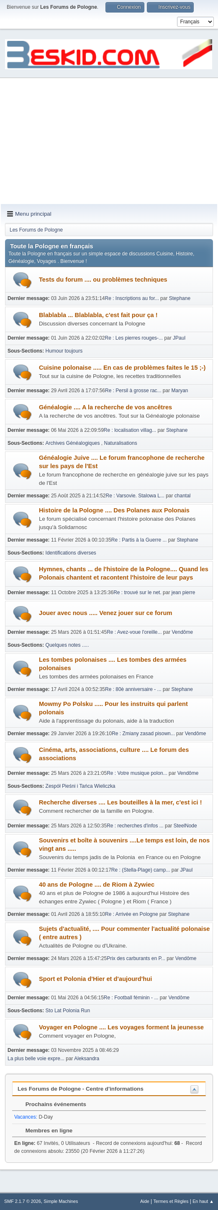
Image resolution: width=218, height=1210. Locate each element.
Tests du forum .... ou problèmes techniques (103, 279)
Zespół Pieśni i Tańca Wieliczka (80, 786)
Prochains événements (51, 1104)
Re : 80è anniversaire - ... (133, 689)
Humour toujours (64, 351)
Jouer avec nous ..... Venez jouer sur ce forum (105, 613)
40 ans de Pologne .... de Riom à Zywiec (96, 884)
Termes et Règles (170, 1201)
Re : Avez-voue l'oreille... (134, 632)
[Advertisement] (109, 141)
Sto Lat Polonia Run (68, 1010)
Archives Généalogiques (73, 443)
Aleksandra (86, 1058)
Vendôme (182, 632)
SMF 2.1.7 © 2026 (22, 1201)
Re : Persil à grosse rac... (133, 390)
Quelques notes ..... (67, 645)
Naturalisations (120, 443)
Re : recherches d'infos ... (135, 826)
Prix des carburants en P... (136, 958)
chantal (182, 496)
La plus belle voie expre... (36, 1058)
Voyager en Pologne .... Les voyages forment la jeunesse (121, 1027)
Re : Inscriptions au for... (132, 298)
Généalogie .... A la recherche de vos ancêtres (105, 407)
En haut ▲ (203, 1201)
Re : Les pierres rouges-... (134, 338)
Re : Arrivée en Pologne (132, 914)
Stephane (179, 298)
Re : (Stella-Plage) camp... (140, 870)
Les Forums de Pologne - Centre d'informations (81, 1089)
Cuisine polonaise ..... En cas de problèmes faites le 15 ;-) (122, 367)
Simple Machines (61, 1201)
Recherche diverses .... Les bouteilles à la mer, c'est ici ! (120, 802)
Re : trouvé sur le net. (137, 592)
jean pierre (183, 592)
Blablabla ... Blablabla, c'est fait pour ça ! (98, 315)
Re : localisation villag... (130, 430)
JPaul (179, 338)
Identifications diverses (71, 553)
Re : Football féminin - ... (131, 998)
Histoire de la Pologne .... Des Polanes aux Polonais (114, 510)
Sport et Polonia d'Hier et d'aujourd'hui (95, 979)
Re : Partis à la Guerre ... (139, 540)
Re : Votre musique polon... (137, 773)
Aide (144, 1201)
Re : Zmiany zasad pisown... (143, 733)
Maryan (180, 390)
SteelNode (185, 826)
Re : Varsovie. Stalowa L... (135, 496)
